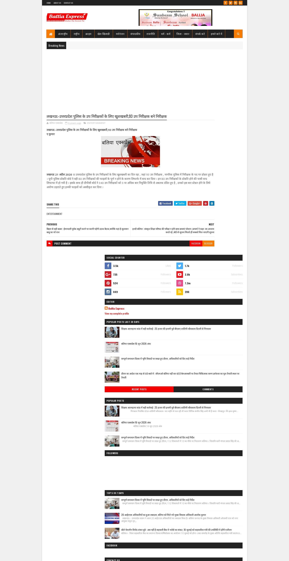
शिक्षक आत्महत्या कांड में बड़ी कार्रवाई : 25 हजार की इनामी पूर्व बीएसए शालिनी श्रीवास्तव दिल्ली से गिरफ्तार (220, 190)
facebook (158, 258)
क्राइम (89, 34)
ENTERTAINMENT (96, 130)
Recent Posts (198, 252)
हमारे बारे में (216, 34)
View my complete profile (196, 171)
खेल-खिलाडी (104, 34)
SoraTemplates (60, 555)
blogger (171, 258)
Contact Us (68, 2)
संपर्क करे (200, 34)
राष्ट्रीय (77, 34)
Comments (227, 252)
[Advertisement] (144, 78)
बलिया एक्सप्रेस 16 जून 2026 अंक (215, 202)
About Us (57, 2)
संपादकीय (136, 34)
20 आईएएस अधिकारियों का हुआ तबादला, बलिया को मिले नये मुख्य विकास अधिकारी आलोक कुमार (218, 400)
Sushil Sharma (86, 555)
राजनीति (151, 34)
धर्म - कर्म (165, 34)
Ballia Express (195, 166)
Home (49, 2)
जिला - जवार (183, 34)
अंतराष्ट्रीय (63, 34)
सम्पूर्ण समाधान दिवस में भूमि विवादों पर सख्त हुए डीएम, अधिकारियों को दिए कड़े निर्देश (221, 219)
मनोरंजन (120, 34)
